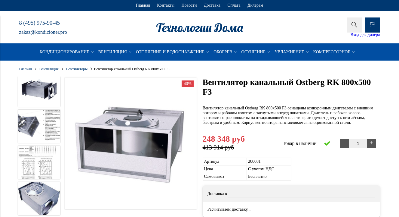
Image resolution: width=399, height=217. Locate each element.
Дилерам (255, 5)
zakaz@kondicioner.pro (43, 32)
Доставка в (217, 193)
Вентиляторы (76, 69)
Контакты (165, 5)
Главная (143, 5)
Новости (189, 5)
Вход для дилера (365, 35)
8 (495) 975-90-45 (39, 23)
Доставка (212, 5)
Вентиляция (49, 69)
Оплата (233, 5)
